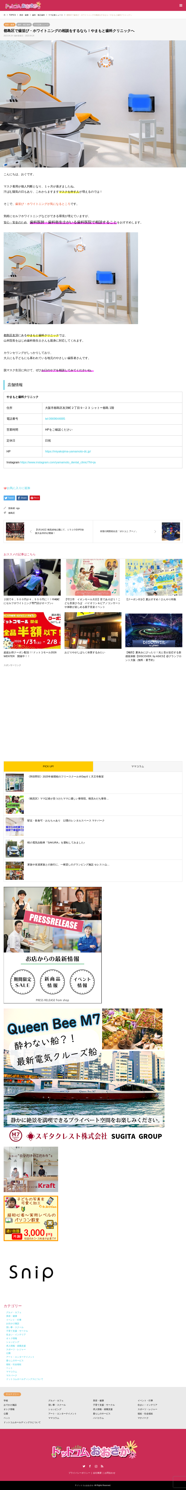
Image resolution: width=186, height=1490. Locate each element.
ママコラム (137, 766)
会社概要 (97, 1473)
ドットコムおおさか (85, 1485)
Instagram (96, 1466)
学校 (6, 1400)
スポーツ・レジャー (147, 1409)
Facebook (90, 1466)
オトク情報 (9, 1409)
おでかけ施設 (10, 1405)
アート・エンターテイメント (62, 1413)
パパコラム (98, 1418)
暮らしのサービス (101, 1413)
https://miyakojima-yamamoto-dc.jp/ (68, 451)
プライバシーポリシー (79, 1473)
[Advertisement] (93, 711)
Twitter (84, 1466)
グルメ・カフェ (56, 1400)
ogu (18, 508)
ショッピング (54, 1409)
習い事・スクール (57, 1405)
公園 (6, 1413)
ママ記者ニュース (41, 25)
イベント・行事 (145, 1400)
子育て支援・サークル (104, 1405)
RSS (102, 1466)
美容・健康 (9, 25)
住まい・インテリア (147, 1405)
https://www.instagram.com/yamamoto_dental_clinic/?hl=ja (58, 462)
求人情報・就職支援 (103, 1409)
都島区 (11, 513)
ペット (7, 1418)
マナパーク (143, 1418)
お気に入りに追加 (18, 488)
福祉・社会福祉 (145, 1413)
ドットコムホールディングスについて (22, 1422)
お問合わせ (109, 1473)
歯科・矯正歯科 (24, 25)
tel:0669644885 (55, 418)
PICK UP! (48, 766)
